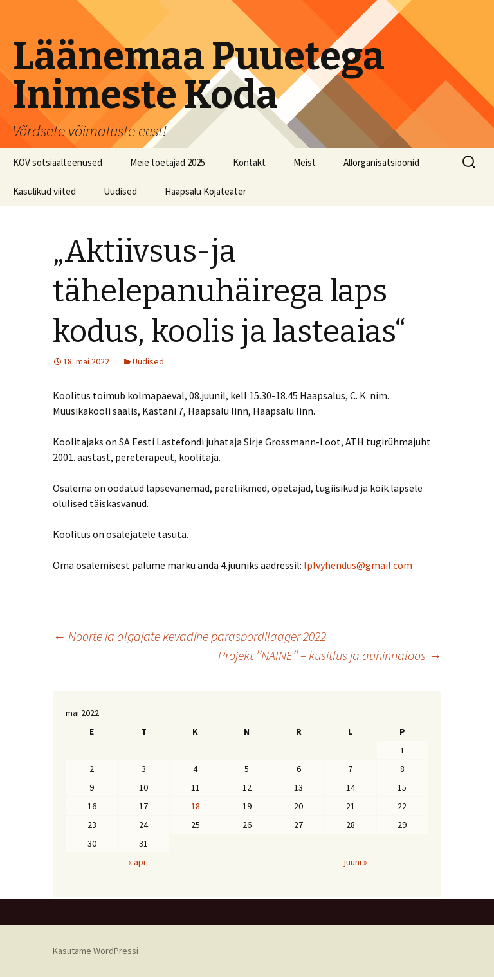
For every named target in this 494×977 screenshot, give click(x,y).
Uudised (120, 191)
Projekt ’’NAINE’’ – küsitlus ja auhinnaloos (329, 655)
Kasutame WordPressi (95, 950)
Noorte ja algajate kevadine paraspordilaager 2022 (189, 636)
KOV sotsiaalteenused (57, 162)
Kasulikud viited (44, 191)
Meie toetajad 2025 (167, 162)
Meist (304, 162)
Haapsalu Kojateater (205, 191)
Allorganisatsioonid (381, 162)
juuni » (355, 862)
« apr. (138, 862)
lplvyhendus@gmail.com (358, 565)
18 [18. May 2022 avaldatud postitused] (195, 806)
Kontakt (249, 162)
